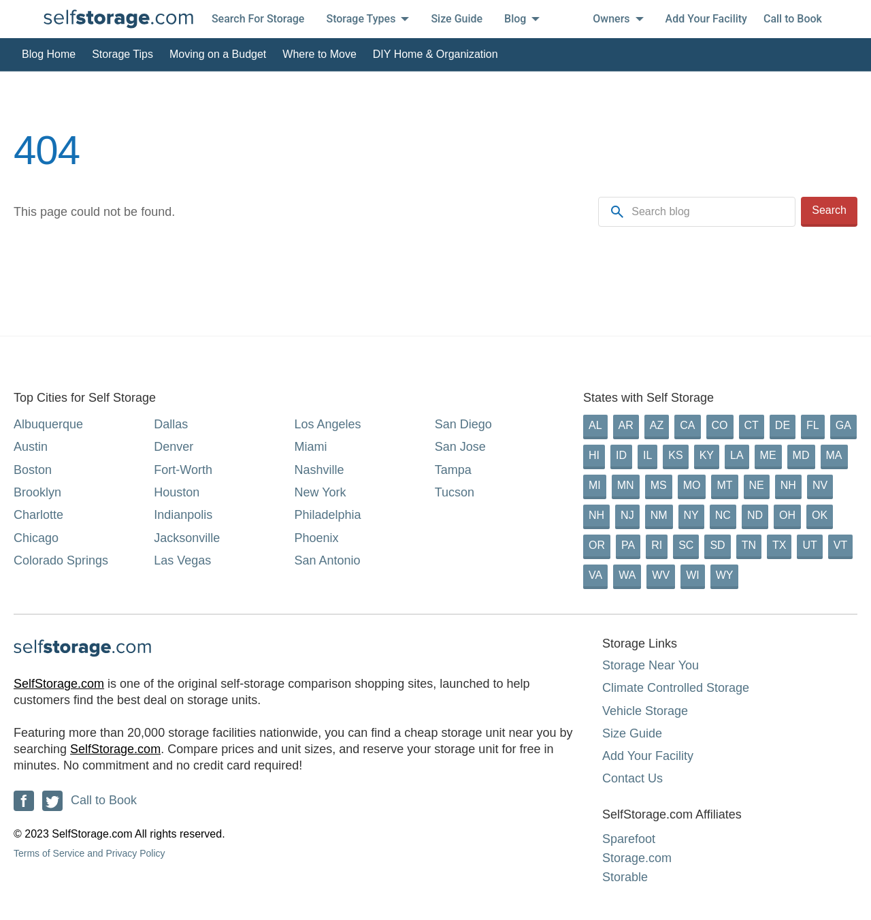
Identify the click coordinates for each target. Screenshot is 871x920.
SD (717, 545)
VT (840, 545)
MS (659, 485)
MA (834, 455)
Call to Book (792, 18)
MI (595, 485)
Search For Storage (258, 18)
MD (801, 455)
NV (819, 485)
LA (737, 455)
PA (628, 545)
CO (720, 425)
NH (788, 485)
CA (687, 425)
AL (595, 425)
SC (685, 545)
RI (656, 545)
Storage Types (367, 18)
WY (725, 575)
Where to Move (319, 54)
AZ (656, 425)
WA (627, 575)
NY (691, 515)
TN (749, 545)
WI (693, 575)
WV (661, 575)
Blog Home (49, 54)
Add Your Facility (706, 18)
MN (625, 485)
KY (707, 455)
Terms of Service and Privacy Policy (89, 853)
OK (819, 515)
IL (647, 455)
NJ (627, 515)
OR (597, 545)
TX (779, 545)
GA (843, 425)
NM (659, 515)
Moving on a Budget (217, 54)
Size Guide (456, 18)
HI (594, 455)
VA (595, 575)
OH (787, 515)
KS (675, 455)
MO (692, 485)
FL (812, 425)
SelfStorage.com (59, 684)
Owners (618, 18)
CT (751, 425)
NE (756, 485)
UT (809, 545)
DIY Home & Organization (435, 54)
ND (755, 515)
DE (782, 425)
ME (768, 455)
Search (829, 210)
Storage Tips (122, 54)
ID (621, 455)
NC (723, 515)
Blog (522, 18)
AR (626, 425)
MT (724, 485)
